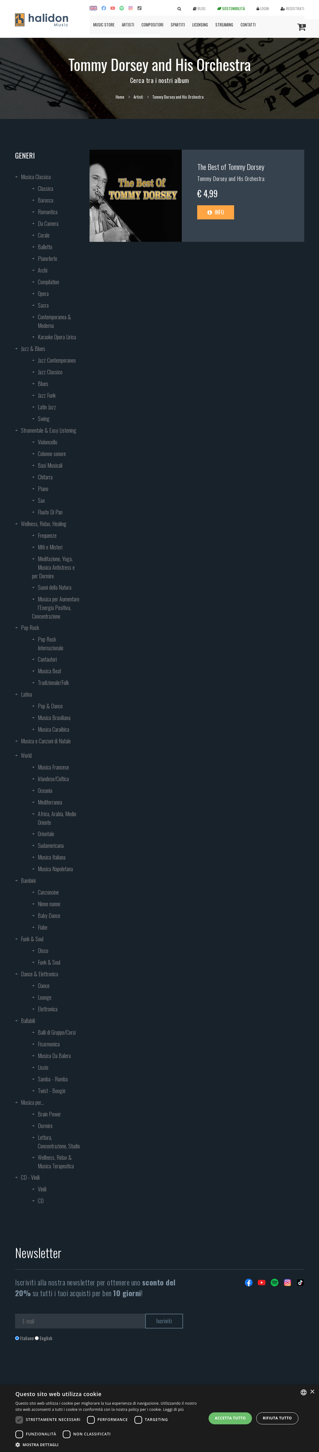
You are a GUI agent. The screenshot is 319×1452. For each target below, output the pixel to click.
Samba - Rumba (53, 1079)
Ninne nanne (49, 904)
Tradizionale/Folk (53, 683)
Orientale (46, 834)
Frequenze (47, 535)
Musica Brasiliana (54, 718)
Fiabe (42, 927)
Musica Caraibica (53, 729)
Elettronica (48, 1009)
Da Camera (48, 223)
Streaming (224, 25)
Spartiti (178, 25)
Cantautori (47, 659)
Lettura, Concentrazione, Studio (59, 1141)
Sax (41, 500)
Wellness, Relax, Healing (43, 524)
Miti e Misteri (50, 547)
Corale (44, 235)
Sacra (43, 305)
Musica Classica (36, 177)
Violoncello (47, 442)
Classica (45, 188)
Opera (43, 293)
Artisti (128, 25)
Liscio (43, 1067)
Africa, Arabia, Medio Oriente (57, 818)
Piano (43, 489)
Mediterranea (50, 802)
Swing (44, 419)
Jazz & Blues (33, 348)
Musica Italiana (52, 857)
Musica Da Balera (54, 1056)
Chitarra (45, 477)
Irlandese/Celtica (53, 779)
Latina (26, 694)
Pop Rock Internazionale (50, 643)
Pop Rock (30, 628)
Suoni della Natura (54, 587)
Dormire (45, 1126)
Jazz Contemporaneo (57, 360)
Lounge (44, 997)
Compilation (48, 282)
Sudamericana (51, 845)
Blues (43, 384)
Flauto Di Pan (50, 512)
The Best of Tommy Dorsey (230, 166)
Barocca (45, 200)
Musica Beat (49, 671)
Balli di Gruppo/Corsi (57, 1032)
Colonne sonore (52, 454)
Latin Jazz (47, 407)
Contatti (248, 25)
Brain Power (49, 1114)
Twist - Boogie (52, 1091)
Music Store (103, 25)
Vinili (42, 1189)
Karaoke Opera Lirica (57, 337)
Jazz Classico (50, 372)
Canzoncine (48, 892)
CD (41, 1201)
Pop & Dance (50, 706)
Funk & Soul (32, 939)
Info (215, 212)
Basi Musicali (50, 465)
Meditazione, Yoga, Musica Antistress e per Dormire (53, 567)
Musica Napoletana (55, 869)
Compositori (152, 25)
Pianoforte (47, 258)
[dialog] (159, 1418)
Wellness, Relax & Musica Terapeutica (56, 1161)
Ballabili (28, 1021)
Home (120, 97)
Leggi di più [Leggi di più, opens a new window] (173, 1409)
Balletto (45, 247)
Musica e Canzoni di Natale (46, 741)
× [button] (312, 1392)
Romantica (48, 212)
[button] (108, 1444)
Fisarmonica (49, 1044)
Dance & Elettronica (39, 974)
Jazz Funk (47, 395)
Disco (43, 950)
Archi (42, 270)
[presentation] (62, 1366)
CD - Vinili (30, 1177)
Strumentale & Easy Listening (48, 430)
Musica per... (32, 1102)
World (26, 755)
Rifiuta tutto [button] (277, 1418)
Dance (44, 986)
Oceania (45, 790)
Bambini (28, 880)
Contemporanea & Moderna (54, 321)
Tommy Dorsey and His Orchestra (230, 179)
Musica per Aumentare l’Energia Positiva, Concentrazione (55, 607)
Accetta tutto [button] (230, 1418)
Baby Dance (49, 915)
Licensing (200, 25)
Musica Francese (53, 767)
